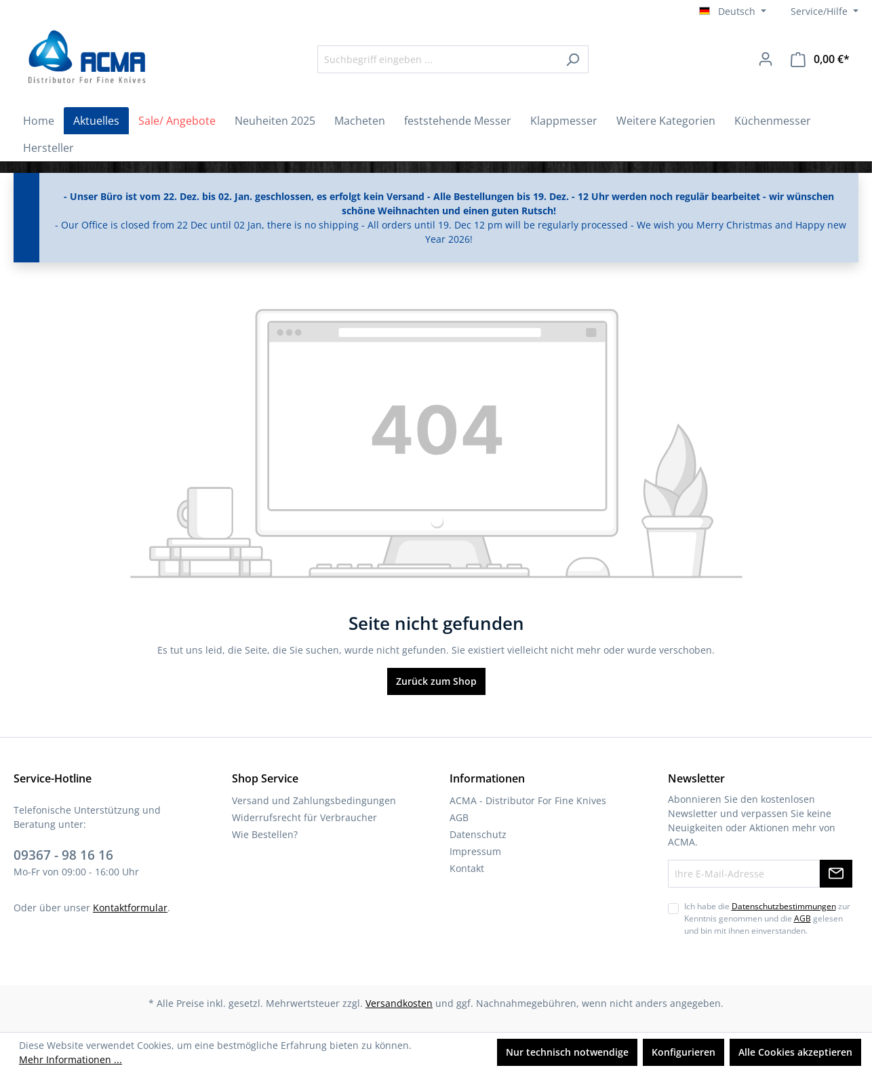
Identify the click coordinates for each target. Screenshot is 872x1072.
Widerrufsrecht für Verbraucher (304, 817)
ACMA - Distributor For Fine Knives (528, 800)
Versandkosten (399, 1003)
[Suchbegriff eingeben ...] (437, 59)
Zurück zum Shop (436, 681)
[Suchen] (573, 59)
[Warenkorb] (820, 59)
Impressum (475, 851)
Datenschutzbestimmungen (784, 906)
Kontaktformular (130, 907)
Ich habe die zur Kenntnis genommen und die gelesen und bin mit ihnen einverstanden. (767, 918)
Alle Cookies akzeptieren (795, 1052)
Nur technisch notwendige (567, 1052)
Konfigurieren (683, 1052)
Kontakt (467, 868)
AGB (459, 817)
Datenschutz (478, 834)
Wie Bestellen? (265, 834)
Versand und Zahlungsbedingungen (314, 800)
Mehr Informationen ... (70, 1059)
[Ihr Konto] (765, 59)
